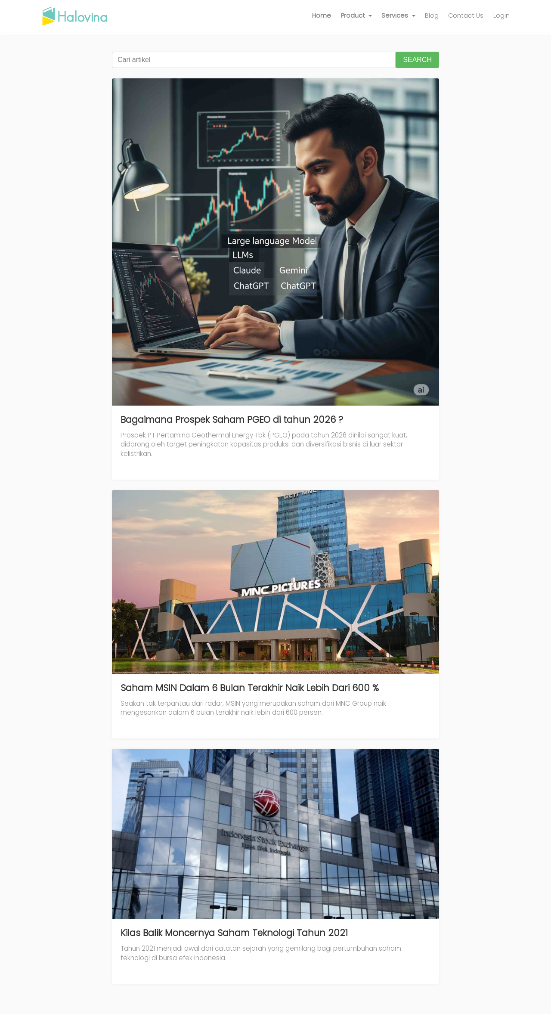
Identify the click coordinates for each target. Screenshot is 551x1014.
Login (501, 15)
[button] (356, 16)
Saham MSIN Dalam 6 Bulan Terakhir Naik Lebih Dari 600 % (250, 688)
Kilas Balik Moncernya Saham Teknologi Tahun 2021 (234, 933)
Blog (432, 15)
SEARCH (417, 59)
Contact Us (465, 15)
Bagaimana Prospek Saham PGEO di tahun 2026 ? (232, 419)
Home (321, 15)
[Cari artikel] (254, 60)
